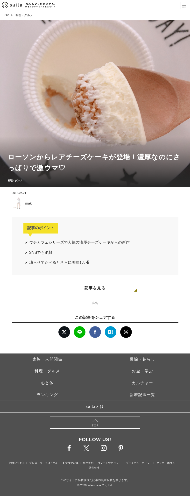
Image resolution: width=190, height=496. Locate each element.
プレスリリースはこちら (43, 462)
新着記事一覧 (142, 395)
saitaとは (95, 406)
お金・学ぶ (142, 371)
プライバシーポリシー (139, 462)
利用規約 (88, 462)
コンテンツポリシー (109, 462)
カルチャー (142, 383)
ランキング (47, 395)
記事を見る (95, 288)
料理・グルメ (24, 15)
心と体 (47, 383)
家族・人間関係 (47, 359)
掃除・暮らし (142, 359)
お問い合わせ (17, 462)
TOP (6, 15)
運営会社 (94, 467)
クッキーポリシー (167, 462)
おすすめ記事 (71, 462)
